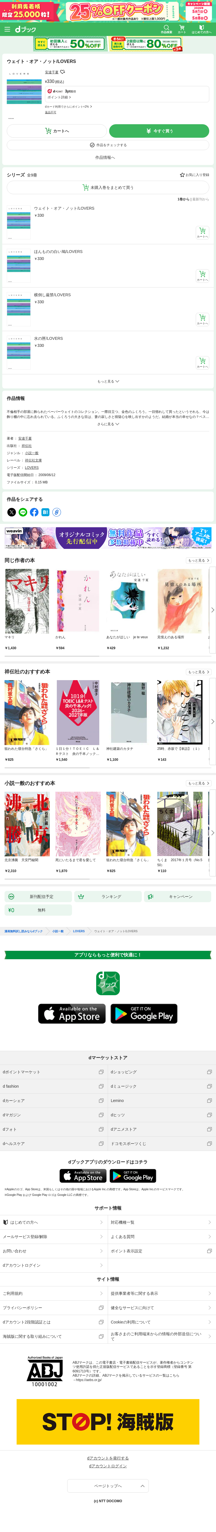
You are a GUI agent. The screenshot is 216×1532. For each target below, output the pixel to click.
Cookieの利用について (131, 1322)
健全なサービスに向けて (132, 1307)
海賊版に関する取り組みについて (32, 1336)
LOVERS (32, 468)
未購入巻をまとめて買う (112, 187)
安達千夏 (51, 72)
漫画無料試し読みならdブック (23, 931)
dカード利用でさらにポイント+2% (67, 106)
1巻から (184, 199)
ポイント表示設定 (126, 1251)
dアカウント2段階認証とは (27, 1322)
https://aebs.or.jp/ (89, 1380)
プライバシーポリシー (22, 1307)
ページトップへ (108, 1486)
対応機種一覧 (122, 1222)
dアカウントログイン (21, 1265)
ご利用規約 (12, 1293)
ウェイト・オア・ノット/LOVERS (64, 208)
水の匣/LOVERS (48, 338)
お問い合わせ (14, 1251)
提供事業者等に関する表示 (134, 1293)
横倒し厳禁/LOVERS (52, 295)
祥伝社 (27, 446)
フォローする (62, 72)
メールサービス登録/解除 (25, 1236)
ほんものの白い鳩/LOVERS (58, 251)
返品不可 (50, 112)
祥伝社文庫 (33, 460)
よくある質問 (122, 1236)
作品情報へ (105, 157)
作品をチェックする (111, 145)
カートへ (61, 131)
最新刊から (200, 199)
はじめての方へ (20, 1222)
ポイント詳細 (58, 97)
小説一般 (32, 453)
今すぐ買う (163, 131)
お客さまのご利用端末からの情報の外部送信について (156, 1336)
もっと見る (196, 560)
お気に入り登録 (197, 175)
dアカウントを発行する (108, 1458)
